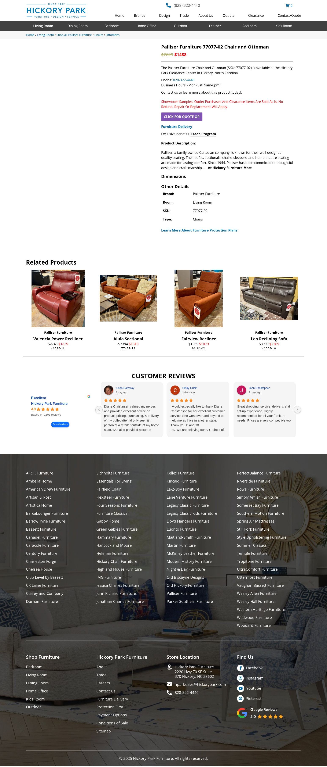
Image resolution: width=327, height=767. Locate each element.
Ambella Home (39, 481)
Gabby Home (108, 521)
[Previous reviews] (99, 409)
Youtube (253, 688)
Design (164, 15)
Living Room (43, 26)
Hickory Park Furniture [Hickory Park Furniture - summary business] (49, 403)
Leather (215, 26)
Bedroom (111, 26)
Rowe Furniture (250, 489)
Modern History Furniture (189, 561)
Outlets (228, 15)
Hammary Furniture (114, 537)
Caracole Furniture (42, 545)
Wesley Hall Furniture (256, 601)
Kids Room (283, 26)
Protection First (110, 707)
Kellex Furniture (181, 473)
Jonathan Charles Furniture (120, 601)
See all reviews (60, 424)
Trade (184, 15)
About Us (205, 15)
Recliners (249, 26)
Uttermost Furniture (255, 577)
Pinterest (254, 699)
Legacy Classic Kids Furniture (192, 513)
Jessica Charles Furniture (118, 585)
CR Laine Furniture (42, 585)
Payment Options (111, 715)
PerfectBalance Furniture (259, 473)
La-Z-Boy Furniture (183, 489)
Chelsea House (39, 569)
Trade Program (203, 134)
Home (119, 15)
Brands (139, 15)
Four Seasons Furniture (117, 505)
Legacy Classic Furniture (188, 505)
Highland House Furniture (119, 569)
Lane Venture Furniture (187, 497)
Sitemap (103, 732)
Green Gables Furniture (117, 529)
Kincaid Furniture (182, 481)
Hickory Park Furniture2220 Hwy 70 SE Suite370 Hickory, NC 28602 (195, 672)
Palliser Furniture (58, 332)
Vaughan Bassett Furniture (260, 585)
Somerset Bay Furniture (258, 505)
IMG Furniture (108, 577)
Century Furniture (42, 553)
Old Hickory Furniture (186, 585)
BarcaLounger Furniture (47, 513)
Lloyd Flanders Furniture (188, 521)
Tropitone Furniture (254, 561)
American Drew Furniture (48, 489)
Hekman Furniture (112, 553)
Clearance (256, 15)
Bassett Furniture (41, 529)
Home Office (146, 26)
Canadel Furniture (42, 537)
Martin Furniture (181, 545)
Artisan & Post (38, 497)
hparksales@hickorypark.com (201, 685)
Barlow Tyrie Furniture (46, 521)
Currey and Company (45, 593)
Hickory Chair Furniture (117, 561)
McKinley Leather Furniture (191, 553)
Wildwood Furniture (254, 618)
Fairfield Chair (108, 489)
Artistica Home (39, 505)
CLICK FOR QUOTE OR (182, 116)
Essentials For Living (114, 481)
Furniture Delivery (176, 126)
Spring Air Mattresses (256, 521)
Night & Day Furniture (186, 569)
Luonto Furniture (182, 529)
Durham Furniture (42, 601)
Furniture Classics (112, 513)
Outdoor (180, 26)
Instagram (255, 678)
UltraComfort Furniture (257, 569)
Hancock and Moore (114, 545)
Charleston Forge (41, 561)
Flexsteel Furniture (112, 497)
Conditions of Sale (112, 723)
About (101, 667)
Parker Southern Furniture (190, 601)
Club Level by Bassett (44, 577)
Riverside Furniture (254, 481)
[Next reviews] (297, 409)
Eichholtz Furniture (113, 473)
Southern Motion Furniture (261, 513)
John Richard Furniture (116, 593)
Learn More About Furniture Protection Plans (199, 230)
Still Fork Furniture (253, 529)
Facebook (254, 668)
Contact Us (106, 691)
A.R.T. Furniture (39, 473)
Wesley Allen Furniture (257, 593)
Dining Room (77, 26)
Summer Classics (252, 545)
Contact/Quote (289, 15)
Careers (103, 683)
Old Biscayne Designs (185, 577)
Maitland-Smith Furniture (189, 537)
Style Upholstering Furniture (262, 537)
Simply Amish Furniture (257, 497)
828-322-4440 (184, 80)
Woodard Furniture (254, 626)
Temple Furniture (252, 553)
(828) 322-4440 (187, 5)
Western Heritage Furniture (261, 609)
